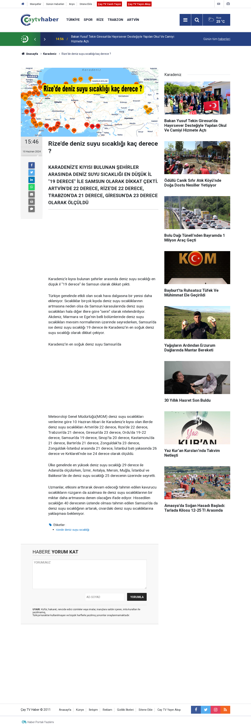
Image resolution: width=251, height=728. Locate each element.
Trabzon (115, 20)
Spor (88, 20)
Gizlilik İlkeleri (125, 710)
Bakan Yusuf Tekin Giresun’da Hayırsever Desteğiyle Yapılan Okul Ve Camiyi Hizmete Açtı (122, 39)
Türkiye (73, 20)
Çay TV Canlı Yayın (109, 4)
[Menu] (185, 20)
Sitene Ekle (86, 4)
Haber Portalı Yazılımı (40, 722)
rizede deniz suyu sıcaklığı (72, 529)
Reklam (107, 710)
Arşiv (72, 4)
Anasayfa (65, 710)
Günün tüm (216, 39)
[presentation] (35, 39)
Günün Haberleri (55, 4)
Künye (80, 710)
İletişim (93, 710)
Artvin (133, 20)
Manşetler (35, 4)
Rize (100, 20)
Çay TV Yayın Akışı (139, 4)
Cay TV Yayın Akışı (169, 710)
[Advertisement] (103, 243)
